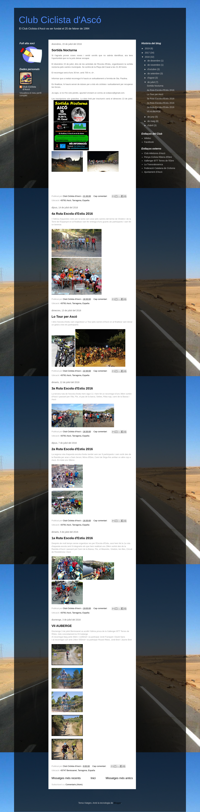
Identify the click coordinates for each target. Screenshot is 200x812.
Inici (93, 778)
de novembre (154, 65)
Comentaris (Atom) (73, 784)
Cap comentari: (100, 196)
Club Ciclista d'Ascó (60, 20)
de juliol (151, 82)
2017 (147, 52)
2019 (147, 48)
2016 (147, 57)
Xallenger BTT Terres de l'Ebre (159, 160)
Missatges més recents (66, 778)
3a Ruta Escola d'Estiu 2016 (72, 388)
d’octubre (152, 69)
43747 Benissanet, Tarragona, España (77, 770)
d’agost (151, 77)
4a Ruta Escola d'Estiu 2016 (72, 213)
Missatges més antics (119, 778)
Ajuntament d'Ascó (153, 172)
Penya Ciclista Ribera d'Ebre (158, 157)
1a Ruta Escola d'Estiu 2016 (72, 538)
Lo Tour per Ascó (64, 316)
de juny (151, 117)
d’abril (150, 125)
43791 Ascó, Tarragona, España (74, 200)
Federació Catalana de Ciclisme (159, 168)
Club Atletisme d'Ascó (154, 153)
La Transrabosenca (153, 164)
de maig (151, 121)
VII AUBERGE (62, 626)
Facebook (149, 142)
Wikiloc (147, 138)
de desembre (154, 60)
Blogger (117, 803)
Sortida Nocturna (64, 50)
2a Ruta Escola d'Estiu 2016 (72, 449)
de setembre (153, 73)
